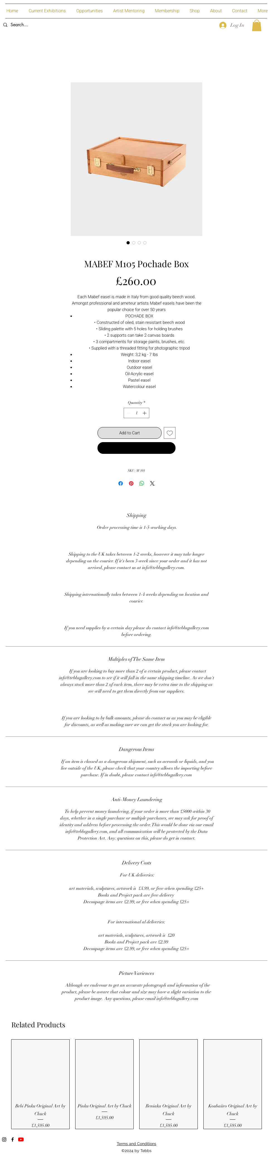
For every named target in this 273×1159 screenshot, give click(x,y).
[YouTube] (21, 1139)
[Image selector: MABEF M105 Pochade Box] (128, 242)
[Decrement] (128, 413)
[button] (257, 25)
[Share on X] (152, 483)
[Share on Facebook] (120, 483)
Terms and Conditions (136, 1143)
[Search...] (42, 25)
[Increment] (145, 413)
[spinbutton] (136, 413)
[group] (136, 1084)
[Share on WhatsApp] (141, 483)
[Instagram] (4, 1139)
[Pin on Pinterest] (131, 483)
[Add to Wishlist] (170, 433)
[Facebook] (12, 1139)
